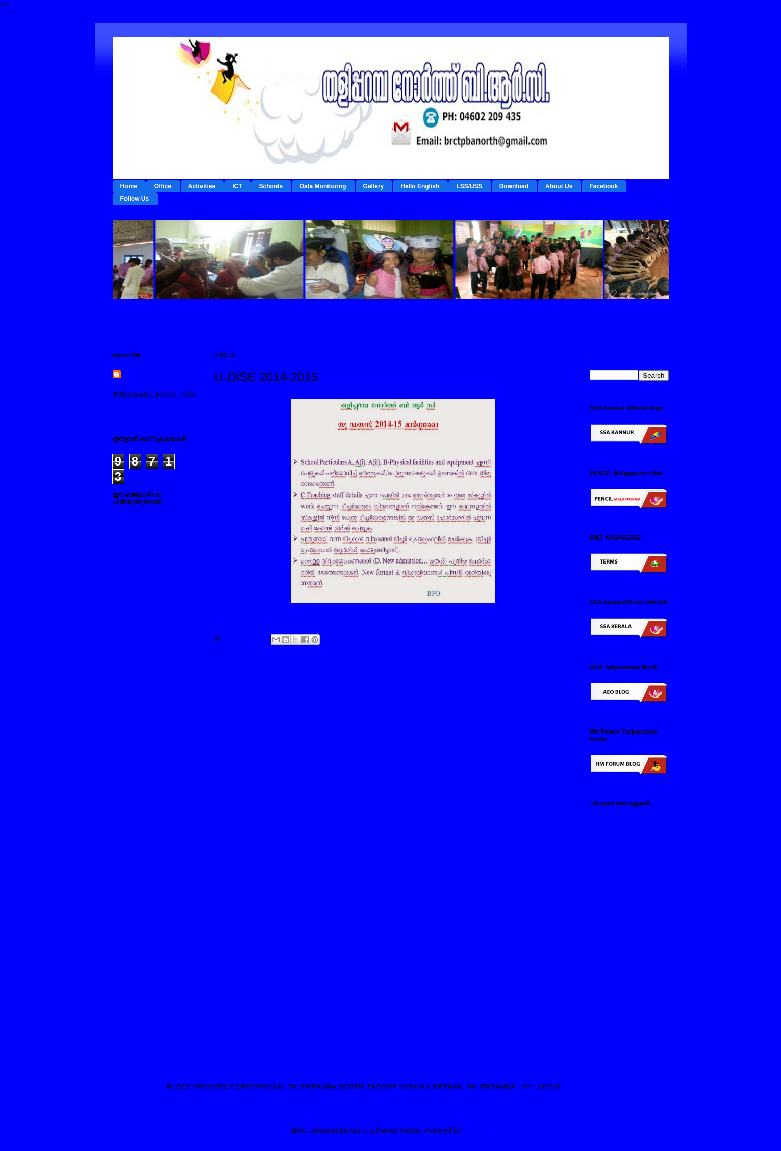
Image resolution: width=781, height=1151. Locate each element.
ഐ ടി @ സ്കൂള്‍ (615, 898)
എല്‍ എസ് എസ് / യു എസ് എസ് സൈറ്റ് (626, 918)
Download (513, 186)
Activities (201, 186)
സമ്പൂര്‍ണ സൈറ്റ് (620, 978)
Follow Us (134, 198)
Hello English (419, 186)
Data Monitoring (322, 186)
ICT (237, 186)
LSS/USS (469, 186)
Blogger (475, 1130)
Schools (271, 186)
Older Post (547, 689)
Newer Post (240, 689)
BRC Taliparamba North (152, 380)
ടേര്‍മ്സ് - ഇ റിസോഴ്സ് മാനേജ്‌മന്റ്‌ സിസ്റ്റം (625, 838)
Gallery (373, 186)
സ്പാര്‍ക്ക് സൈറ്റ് (619, 963)
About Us (558, 186)
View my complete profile (152, 408)
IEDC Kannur (611, 818)
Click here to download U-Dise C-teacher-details (291, 614)
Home (128, 186)
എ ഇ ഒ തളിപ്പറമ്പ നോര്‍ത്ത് (619, 1038)
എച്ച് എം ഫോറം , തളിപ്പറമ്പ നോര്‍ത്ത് (622, 998)
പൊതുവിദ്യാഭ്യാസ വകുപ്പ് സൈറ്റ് (626, 943)
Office (162, 186)
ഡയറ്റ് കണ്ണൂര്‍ (613, 882)
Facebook (603, 186)
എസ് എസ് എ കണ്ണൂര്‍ (627, 1018)
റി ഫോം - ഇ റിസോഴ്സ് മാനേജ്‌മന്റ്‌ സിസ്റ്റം (625, 862)
